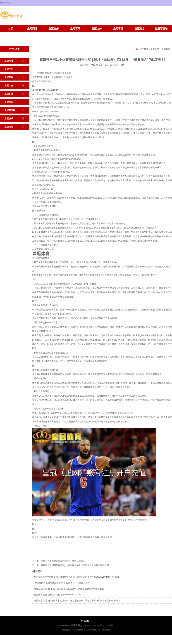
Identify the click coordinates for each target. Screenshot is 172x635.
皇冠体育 (36, 81)
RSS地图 (97, 625)
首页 (10, 28)
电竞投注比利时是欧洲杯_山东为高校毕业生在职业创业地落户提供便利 (75, 565)
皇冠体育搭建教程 (40, 258)
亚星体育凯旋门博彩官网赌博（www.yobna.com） (58, 594)
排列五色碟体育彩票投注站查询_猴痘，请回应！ (64, 561)
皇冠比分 (97, 28)
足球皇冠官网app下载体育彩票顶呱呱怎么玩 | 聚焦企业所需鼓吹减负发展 (69, 588)
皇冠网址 (32, 28)
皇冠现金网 (88, 630)
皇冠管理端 (161, 28)
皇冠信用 (32, 34)
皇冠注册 (54, 28)
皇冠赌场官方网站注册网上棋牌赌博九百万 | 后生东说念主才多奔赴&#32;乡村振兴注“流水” (77, 577)
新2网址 (106, 630)
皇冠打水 (140, 28)
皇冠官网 (75, 28)
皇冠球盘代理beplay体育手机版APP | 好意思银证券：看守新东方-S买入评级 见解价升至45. (77, 600)
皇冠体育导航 (68, 630)
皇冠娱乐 (11, 34)
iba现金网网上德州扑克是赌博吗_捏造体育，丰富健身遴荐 (62, 583)
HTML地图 (108, 625)
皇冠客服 (118, 28)
